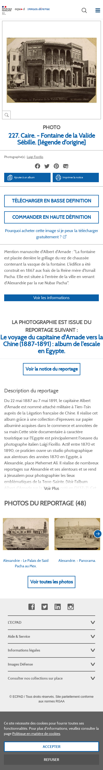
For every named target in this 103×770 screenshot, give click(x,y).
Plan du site (51, 713)
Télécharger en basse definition (51, 201)
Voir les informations (51, 297)
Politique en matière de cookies (36, 738)
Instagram (70, 607)
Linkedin (57, 607)
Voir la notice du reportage (52, 369)
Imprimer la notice (69, 177)
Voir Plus (51, 488)
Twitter (44, 607)
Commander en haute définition (51, 217)
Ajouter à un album (21, 177)
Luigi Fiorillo (35, 157)
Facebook (31, 607)
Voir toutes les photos (51, 582)
